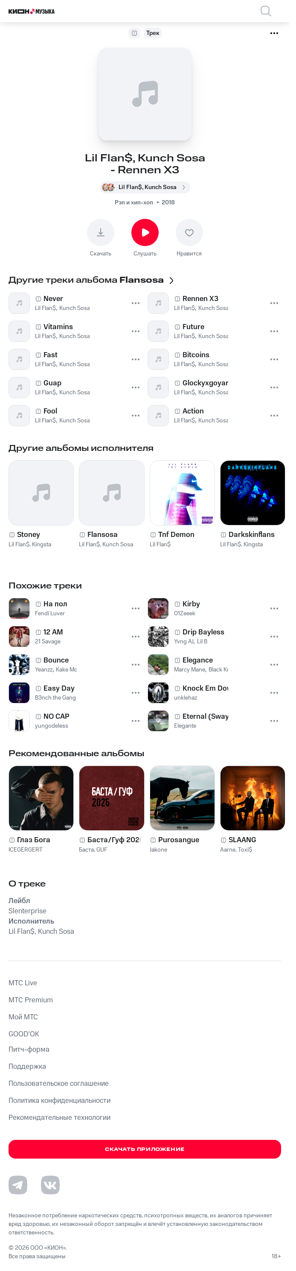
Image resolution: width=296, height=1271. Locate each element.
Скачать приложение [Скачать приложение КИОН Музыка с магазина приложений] (145, 1149)
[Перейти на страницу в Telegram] (18, 1185)
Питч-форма (29, 1049)
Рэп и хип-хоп (134, 202)
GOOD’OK (24, 1034)
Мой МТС (23, 1017)
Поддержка (27, 1067)
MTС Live (23, 983)
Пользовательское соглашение (59, 1084)
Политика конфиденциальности (59, 1101)
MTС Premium (31, 1000)
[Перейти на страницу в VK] (50, 1185)
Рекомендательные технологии (59, 1118)
